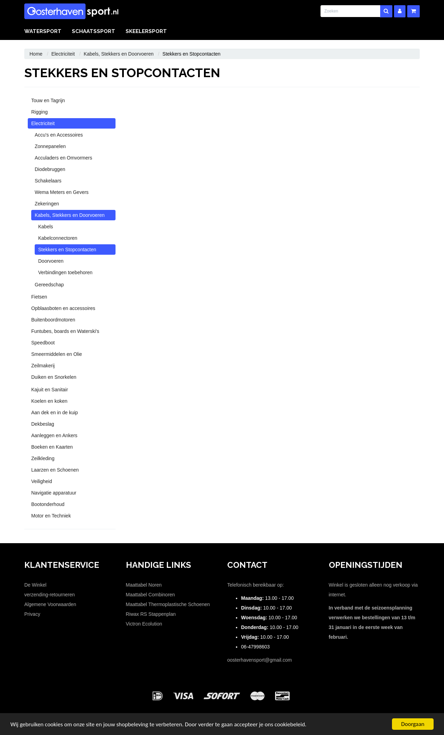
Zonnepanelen (50, 146)
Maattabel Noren (144, 585)
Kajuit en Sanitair (49, 389)
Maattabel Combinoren (150, 594)
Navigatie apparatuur (53, 493)
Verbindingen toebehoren (65, 272)
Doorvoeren (50, 261)
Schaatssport (93, 31)
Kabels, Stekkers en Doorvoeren (119, 54)
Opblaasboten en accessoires (63, 308)
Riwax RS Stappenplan (151, 614)
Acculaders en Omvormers (63, 158)
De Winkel (35, 585)
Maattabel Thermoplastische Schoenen (168, 604)
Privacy (32, 614)
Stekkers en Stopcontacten (67, 249)
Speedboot (43, 342)
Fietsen (39, 297)
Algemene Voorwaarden (50, 604)
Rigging (39, 112)
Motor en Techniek (51, 515)
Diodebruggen (50, 169)
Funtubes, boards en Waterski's (65, 331)
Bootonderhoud (48, 504)
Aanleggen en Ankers (54, 435)
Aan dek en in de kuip (54, 412)
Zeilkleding (42, 458)
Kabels (45, 226)
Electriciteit (63, 54)
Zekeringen (47, 203)
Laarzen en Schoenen (55, 470)
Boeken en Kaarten (52, 447)
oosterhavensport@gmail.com (259, 660)
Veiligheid (41, 481)
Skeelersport (146, 31)
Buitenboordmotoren (53, 319)
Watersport (42, 31)
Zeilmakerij (43, 365)
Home (35, 54)
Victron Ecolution (144, 624)
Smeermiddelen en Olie (56, 354)
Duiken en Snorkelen (53, 377)
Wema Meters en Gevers (61, 192)
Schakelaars (48, 180)
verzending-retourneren (49, 594)
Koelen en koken (49, 401)
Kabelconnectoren (57, 238)
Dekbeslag (42, 424)
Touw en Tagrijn (48, 100)
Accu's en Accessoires (59, 135)
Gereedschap (49, 284)
